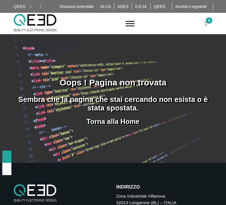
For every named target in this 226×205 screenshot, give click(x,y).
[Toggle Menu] (130, 23)
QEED (159, 6)
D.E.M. (141, 6)
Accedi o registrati (190, 6)
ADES (122, 6)
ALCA (105, 6)
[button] (206, 22)
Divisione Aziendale (76, 6)
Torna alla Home (113, 121)
